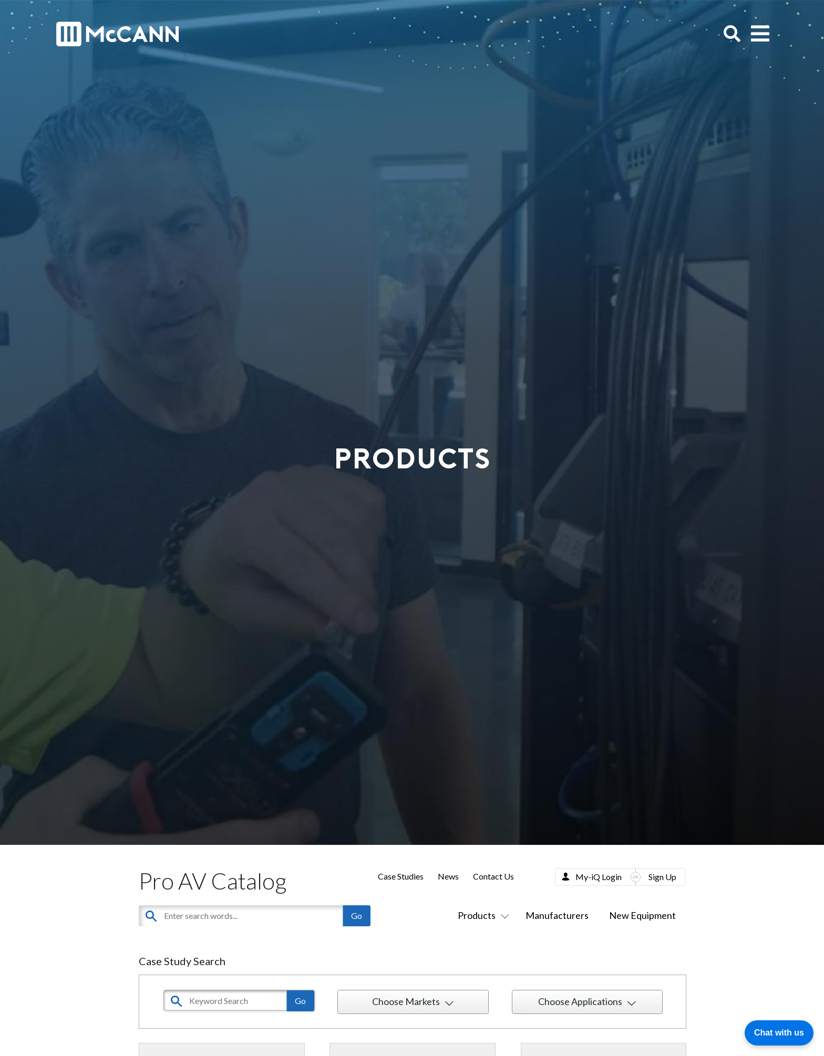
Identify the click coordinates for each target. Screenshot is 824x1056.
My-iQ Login (598, 877)
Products (481, 915)
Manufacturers (557, 915)
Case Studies (401, 876)
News (448, 876)
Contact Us (493, 876)
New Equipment (642, 915)
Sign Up (662, 877)
